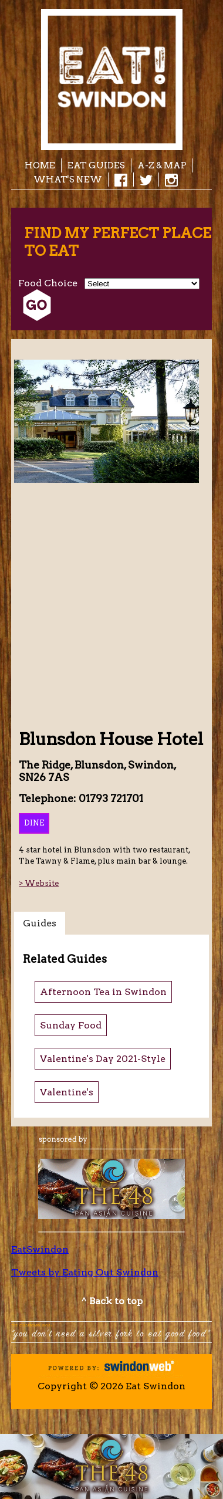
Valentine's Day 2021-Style (102, 1058)
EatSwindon (40, 1249)
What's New (67, 179)
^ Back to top (112, 1301)
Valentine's (66, 1092)
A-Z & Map (162, 165)
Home (40, 165)
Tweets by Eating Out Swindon (84, 1272)
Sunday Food (71, 1025)
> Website (39, 883)
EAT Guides (96, 165)
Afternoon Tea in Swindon (103, 991)
